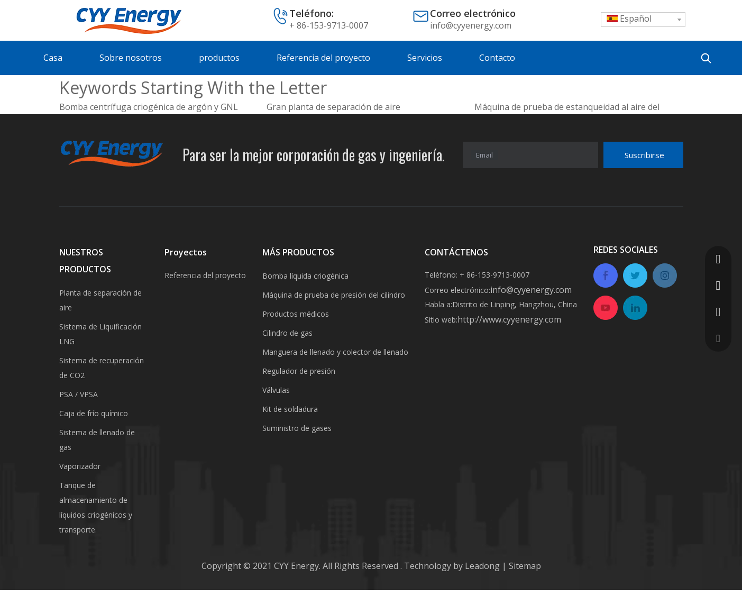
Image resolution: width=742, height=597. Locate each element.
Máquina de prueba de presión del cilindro (333, 295)
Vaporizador (79, 466)
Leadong (483, 566)
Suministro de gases (297, 428)
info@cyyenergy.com (470, 25)
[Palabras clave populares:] (706, 58)
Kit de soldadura (290, 409)
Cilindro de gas (287, 333)
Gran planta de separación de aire (333, 107)
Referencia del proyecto (205, 275)
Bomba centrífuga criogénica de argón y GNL (148, 107)
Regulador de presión (298, 371)
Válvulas (276, 390)
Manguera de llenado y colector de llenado (335, 352)
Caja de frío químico (93, 413)
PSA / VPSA (78, 394)
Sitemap (524, 566)
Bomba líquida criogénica (305, 276)
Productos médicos (295, 314)
